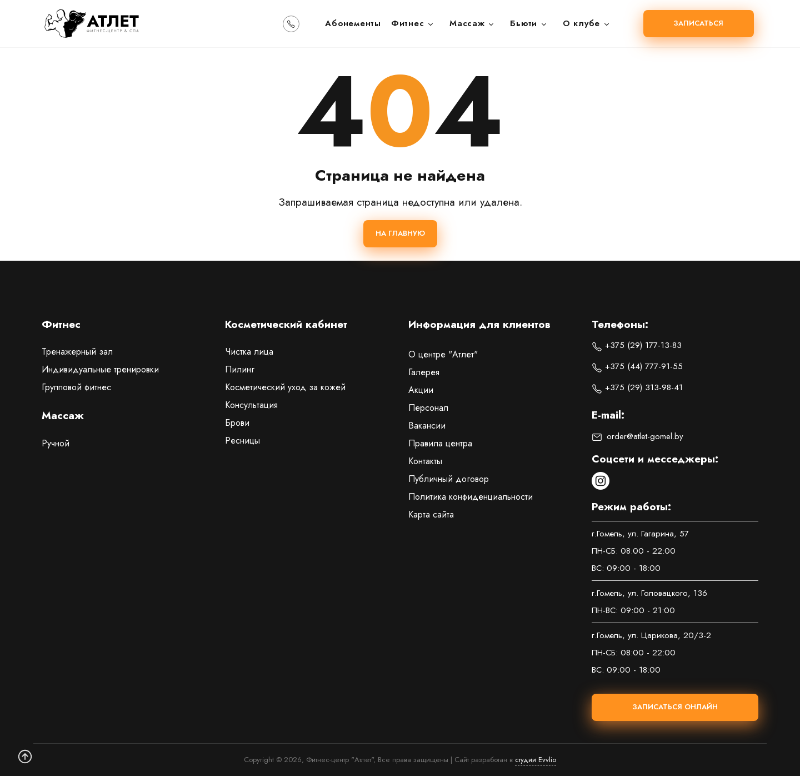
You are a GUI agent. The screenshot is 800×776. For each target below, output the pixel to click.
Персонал (428, 407)
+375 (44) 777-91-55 (637, 366)
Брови (237, 422)
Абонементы (353, 23)
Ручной (55, 443)
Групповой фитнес (76, 387)
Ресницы (242, 440)
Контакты (425, 461)
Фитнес (412, 23)
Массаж (471, 23)
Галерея (423, 372)
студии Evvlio (535, 759)
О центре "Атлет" (443, 354)
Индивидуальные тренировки (100, 369)
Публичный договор (448, 478)
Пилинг (239, 369)
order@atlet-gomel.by (637, 436)
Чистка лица (249, 351)
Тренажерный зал (77, 351)
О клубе (586, 23)
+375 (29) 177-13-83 (637, 345)
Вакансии (427, 425)
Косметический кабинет (286, 325)
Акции (420, 390)
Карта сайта (431, 514)
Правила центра (440, 443)
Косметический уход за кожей (285, 387)
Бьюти (528, 23)
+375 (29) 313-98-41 (637, 387)
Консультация (251, 405)
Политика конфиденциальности (470, 496)
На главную (400, 233)
